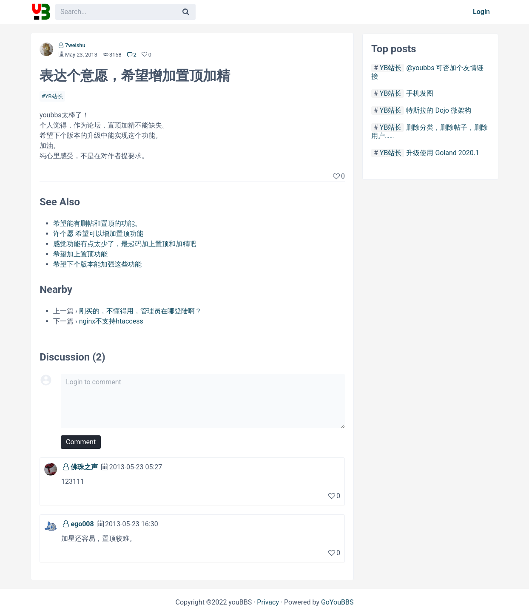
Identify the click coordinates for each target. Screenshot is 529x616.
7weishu (75, 45)
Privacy (268, 602)
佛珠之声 (84, 467)
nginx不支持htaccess (111, 321)
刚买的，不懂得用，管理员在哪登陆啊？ (140, 311)
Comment (81, 442)
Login (481, 12)
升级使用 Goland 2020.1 (442, 153)
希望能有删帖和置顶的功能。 (97, 223)
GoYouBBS (337, 602)
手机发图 (419, 93)
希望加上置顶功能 (80, 254)
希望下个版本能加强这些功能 (97, 264)
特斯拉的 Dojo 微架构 (438, 110)
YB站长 (54, 96)
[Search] (186, 12)
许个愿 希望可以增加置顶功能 (98, 234)
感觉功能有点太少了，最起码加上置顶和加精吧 (124, 244)
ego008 (82, 524)
